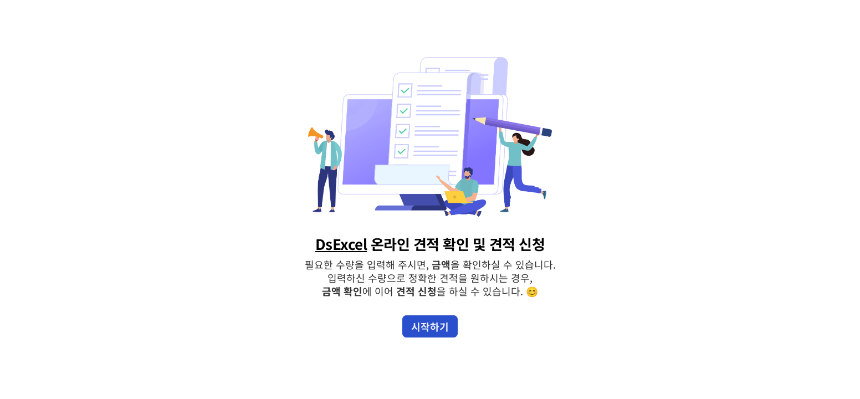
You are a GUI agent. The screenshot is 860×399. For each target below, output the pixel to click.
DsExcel (341, 243)
